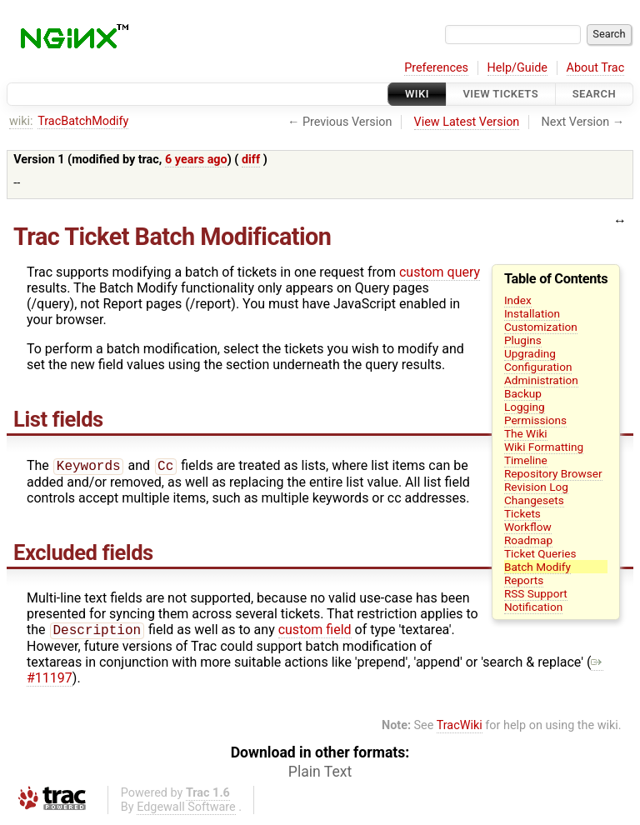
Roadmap (528, 540)
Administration (541, 380)
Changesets (534, 500)
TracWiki (459, 729)
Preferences (436, 68)
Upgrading (530, 353)
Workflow (528, 526)
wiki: (21, 121)
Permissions (535, 420)
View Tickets (500, 94)
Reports (523, 580)
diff (251, 159)
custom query (439, 272)
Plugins (523, 340)
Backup (523, 393)
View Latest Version (467, 122)
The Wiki (526, 433)
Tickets (522, 513)
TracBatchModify (83, 121)
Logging (524, 406)
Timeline (526, 460)
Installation (532, 313)
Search (594, 94)
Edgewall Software (186, 810)
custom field (315, 633)
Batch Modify (537, 566)
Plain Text (320, 775)
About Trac (596, 68)
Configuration (538, 366)
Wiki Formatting (543, 446)
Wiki (417, 94)
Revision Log (536, 486)
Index (518, 300)
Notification (533, 606)
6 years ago (196, 159)
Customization (541, 326)
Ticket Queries (540, 553)
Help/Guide (518, 68)
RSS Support (536, 593)
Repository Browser (553, 473)
